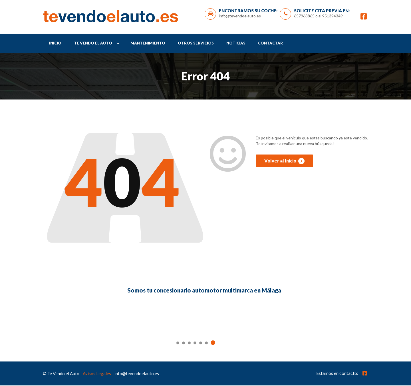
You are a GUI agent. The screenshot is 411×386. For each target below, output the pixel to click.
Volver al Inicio (284, 162)
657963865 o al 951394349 (318, 16)
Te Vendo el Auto (93, 44)
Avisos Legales (97, 374)
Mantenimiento (147, 44)
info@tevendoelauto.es (240, 16)
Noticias (235, 44)
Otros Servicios (196, 44)
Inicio (55, 44)
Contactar (270, 44)
